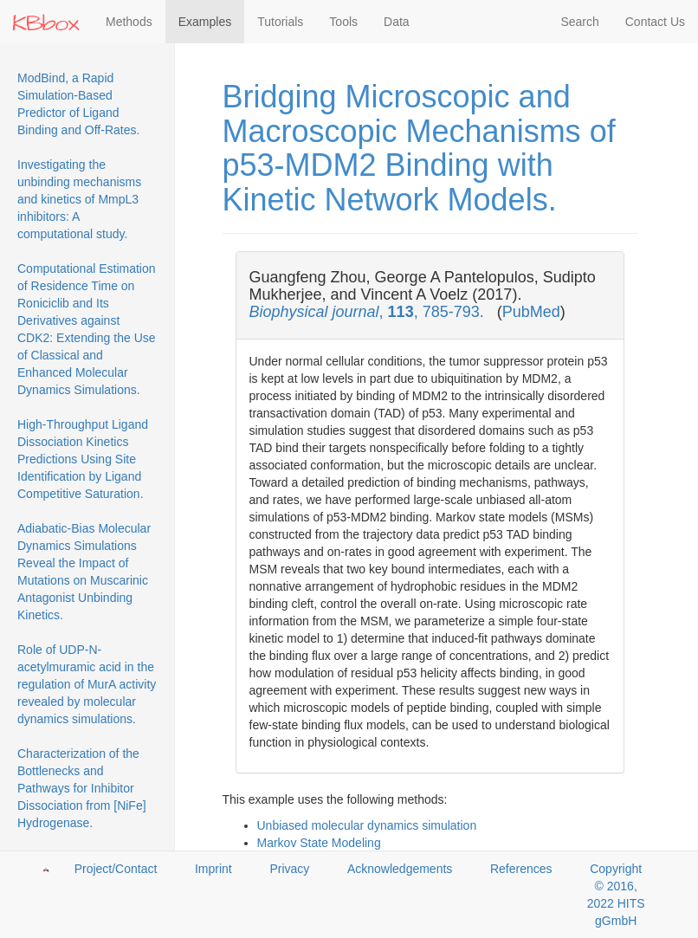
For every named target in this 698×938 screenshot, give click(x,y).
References (521, 869)
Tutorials (280, 22)
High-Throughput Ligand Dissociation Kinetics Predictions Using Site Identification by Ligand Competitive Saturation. (82, 459)
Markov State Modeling (319, 843)
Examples (204, 22)
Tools (343, 22)
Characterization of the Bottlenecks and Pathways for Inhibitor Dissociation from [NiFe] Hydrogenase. (81, 788)
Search (579, 22)
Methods (129, 22)
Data (397, 22)
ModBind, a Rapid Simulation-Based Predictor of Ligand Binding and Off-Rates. (78, 104)
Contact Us (655, 22)
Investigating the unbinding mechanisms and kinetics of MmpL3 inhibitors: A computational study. (79, 199)
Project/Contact (116, 869)
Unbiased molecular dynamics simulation (367, 825)
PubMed (531, 311)
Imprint (213, 869)
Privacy (289, 869)
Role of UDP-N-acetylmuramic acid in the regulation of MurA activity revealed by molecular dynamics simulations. (86, 684)
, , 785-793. (368, 311)
